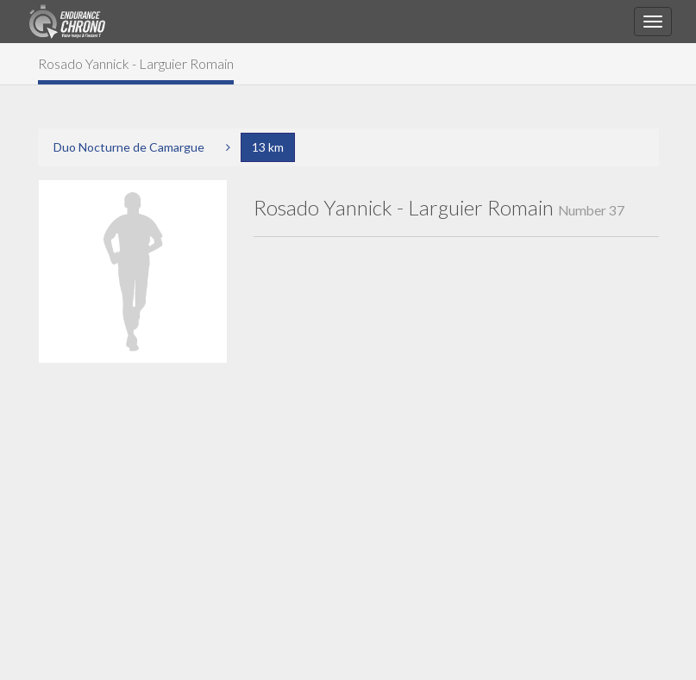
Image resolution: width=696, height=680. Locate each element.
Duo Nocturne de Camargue (128, 147)
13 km (268, 147)
